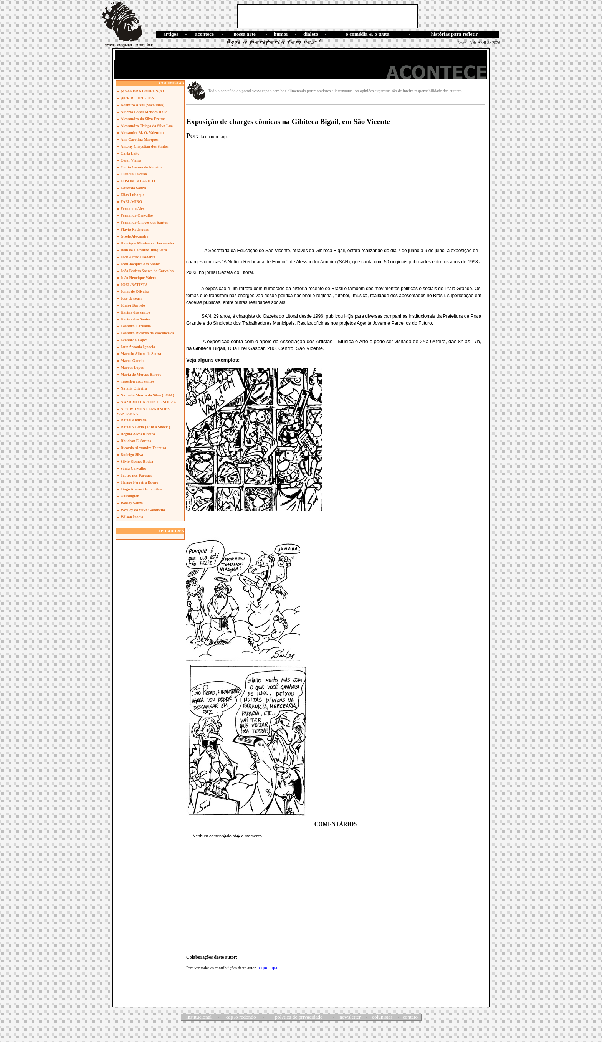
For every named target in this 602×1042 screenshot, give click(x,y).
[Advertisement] (327, 16)
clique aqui (267, 967)
